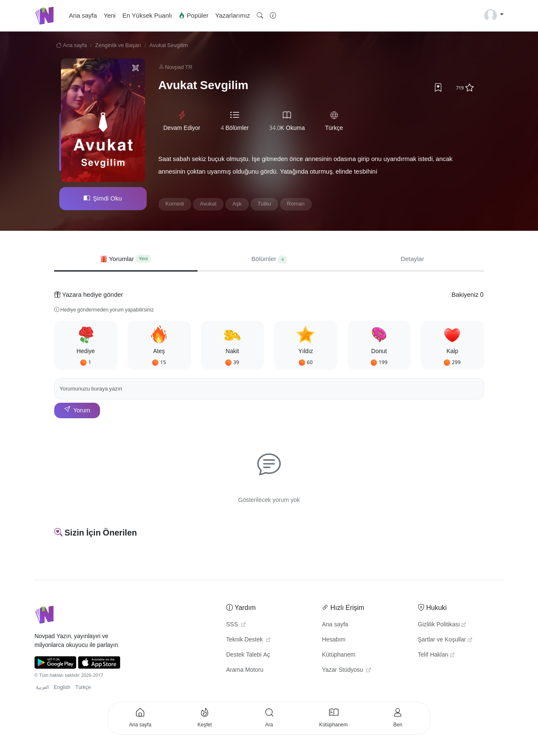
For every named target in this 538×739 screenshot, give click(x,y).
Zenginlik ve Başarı (118, 45)
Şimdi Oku (103, 198)
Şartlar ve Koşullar (445, 640)
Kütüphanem (338, 655)
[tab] (126, 259)
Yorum (77, 410)
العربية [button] (42, 687)
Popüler (193, 15)
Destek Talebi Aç (248, 655)
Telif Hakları (436, 655)
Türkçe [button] (83, 687)
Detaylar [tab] (412, 259)
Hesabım (333, 640)
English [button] (62, 687)
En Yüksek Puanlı (147, 15)
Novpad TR (179, 67)
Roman (296, 204)
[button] (259, 16)
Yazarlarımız (232, 15)
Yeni (110, 15)
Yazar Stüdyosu (346, 670)
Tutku (264, 204)
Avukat (208, 204)
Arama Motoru (245, 670)
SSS (235, 625)
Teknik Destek (248, 640)
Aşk (237, 204)
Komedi (175, 204)
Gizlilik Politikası (442, 625)
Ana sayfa (83, 15)
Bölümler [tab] (269, 259)
